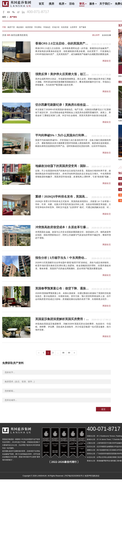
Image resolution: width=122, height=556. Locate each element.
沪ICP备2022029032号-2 (74, 476)
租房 (61, 3)
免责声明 (88, 476)
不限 (4, 27)
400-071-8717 (38, 12)
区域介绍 (55, 27)
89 (69, 353)
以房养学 (73, 27)
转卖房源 (64, 27)
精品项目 (20, 27)
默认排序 (96, 35)
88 (63, 353)
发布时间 (106, 35)
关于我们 (104, 3)
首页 (41, 3)
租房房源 (29, 27)
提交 (103, 409)
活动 (71, 3)
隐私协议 (95, 476)
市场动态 (46, 27)
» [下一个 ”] (74, 353)
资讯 (82, 3)
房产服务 (82, 27)
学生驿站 (38, 27)
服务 (92, 3)
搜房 (51, 3)
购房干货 (11, 27)
